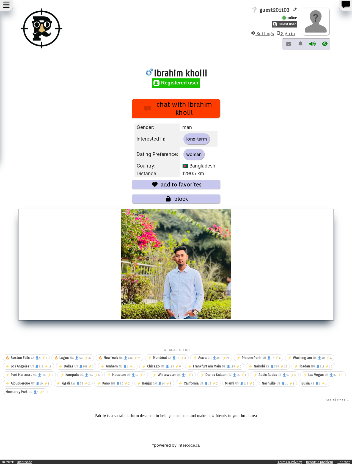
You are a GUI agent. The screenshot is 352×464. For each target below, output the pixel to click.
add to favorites (176, 184)
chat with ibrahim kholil (178, 108)
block (176, 199)
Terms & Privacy (289, 462)
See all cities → (337, 400)
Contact (343, 462)
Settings (262, 33)
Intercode (24, 462)
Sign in (285, 33)
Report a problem (319, 462)
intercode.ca (189, 445)
